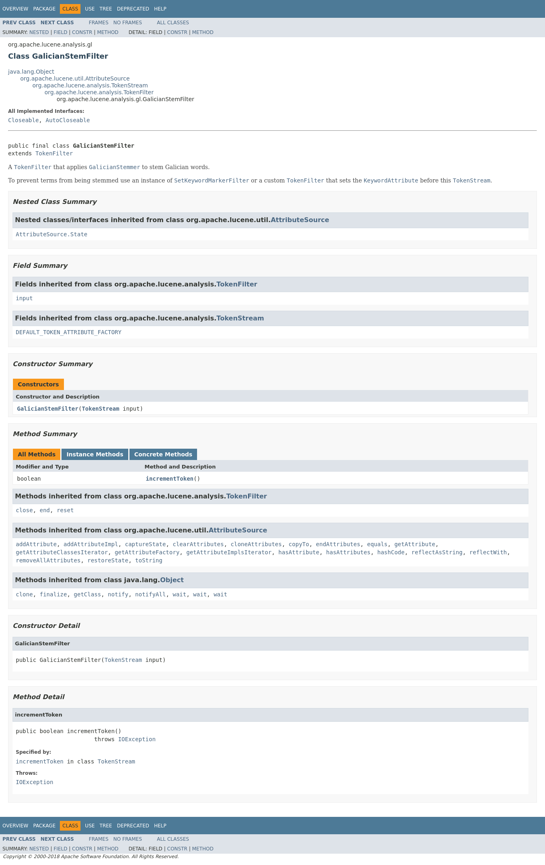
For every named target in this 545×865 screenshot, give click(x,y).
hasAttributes (348, 552)
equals (377, 544)
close (24, 510)
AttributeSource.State (51, 234)
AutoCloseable (68, 120)
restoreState (107, 560)
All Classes (173, 22)
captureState (145, 544)
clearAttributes (198, 544)
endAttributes (338, 544)
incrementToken (169, 478)
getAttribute (414, 544)
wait (180, 594)
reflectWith (488, 552)
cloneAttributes (256, 544)
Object (172, 580)
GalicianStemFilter (47, 408)
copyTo (298, 544)
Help (160, 9)
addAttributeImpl (91, 544)
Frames (99, 22)
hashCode (390, 552)
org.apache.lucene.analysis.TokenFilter (99, 92)
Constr (82, 32)
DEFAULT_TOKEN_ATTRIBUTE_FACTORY (68, 332)
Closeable (23, 120)
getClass (87, 594)
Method (108, 32)
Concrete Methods (163, 454)
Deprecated (133, 9)
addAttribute (36, 544)
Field (60, 32)
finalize (53, 594)
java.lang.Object (31, 71)
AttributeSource (300, 220)
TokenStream (240, 318)
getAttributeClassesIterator (62, 552)
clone (24, 594)
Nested (39, 32)
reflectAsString (436, 552)
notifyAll (150, 594)
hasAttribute (298, 552)
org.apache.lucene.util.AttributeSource (75, 78)
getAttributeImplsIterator (228, 552)
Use (90, 9)
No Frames (127, 22)
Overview (15, 9)
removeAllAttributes (48, 560)
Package (44, 9)
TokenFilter (54, 153)
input (24, 298)
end (45, 510)
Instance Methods (94, 454)
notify (118, 594)
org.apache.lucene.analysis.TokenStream (90, 85)
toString (148, 560)
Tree (106, 9)
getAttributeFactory (147, 552)
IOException (137, 739)
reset (65, 510)
